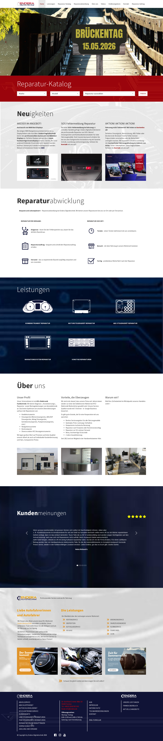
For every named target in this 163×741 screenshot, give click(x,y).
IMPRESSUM (93, 705)
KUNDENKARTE (24, 714)
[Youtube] (64, 735)
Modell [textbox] (55, 93)
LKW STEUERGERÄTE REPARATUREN (32, 717)
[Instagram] (60, 735)
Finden (143, 93)
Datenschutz (94, 708)
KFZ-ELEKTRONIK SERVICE (28, 711)
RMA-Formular (95, 720)
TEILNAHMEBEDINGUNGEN (99, 711)
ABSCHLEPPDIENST (26, 705)
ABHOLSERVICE (24, 702)
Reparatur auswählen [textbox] (94, 93)
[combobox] (32, 93)
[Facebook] (55, 735)
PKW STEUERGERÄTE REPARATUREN (32, 720)
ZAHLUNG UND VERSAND (28, 729)
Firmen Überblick (130, 706)
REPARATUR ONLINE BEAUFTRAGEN (32, 723)
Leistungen (51, 4)
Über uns (95, 4)
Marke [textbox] (21, 93)
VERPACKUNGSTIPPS (26, 726)
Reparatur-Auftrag (138, 4)
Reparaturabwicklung (81, 4)
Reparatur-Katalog (64, 4)
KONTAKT (92, 714)
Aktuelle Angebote (131, 709)
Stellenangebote (114, 4)
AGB (90, 702)
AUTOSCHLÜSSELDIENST (28, 708)
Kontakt (126, 4)
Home (42, 4)
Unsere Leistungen (131, 702)
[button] (6, 42)
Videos (103, 4)
